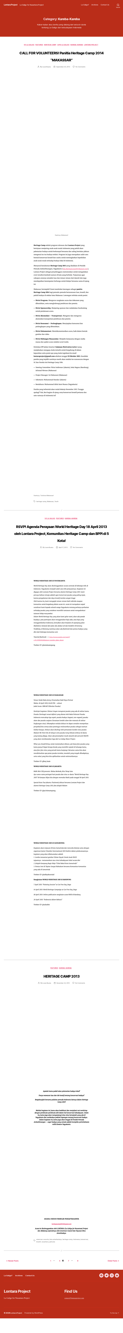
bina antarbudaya (56, 1255)
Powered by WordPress (35, 1328)
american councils (42, 1255)
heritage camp (41, 509)
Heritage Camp (49, 45)
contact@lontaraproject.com (75, 1313)
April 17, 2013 (63, 562)
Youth (57, 509)
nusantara (53, 1257)
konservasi (40, 1257)
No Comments (81, 74)
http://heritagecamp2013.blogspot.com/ (48, 279)
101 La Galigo (25, 45)
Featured (37, 45)
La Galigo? (85, 5)
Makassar (50, 509)
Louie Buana (46, 74)
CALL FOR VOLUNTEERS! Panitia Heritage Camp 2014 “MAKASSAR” (61, 59)
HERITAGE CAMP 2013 (61, 991)
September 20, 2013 (63, 74)
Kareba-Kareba (79, 45)
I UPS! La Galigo (64, 45)
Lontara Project (12, 5)
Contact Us (105, 5)
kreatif (47, 1257)
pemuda (61, 1257)
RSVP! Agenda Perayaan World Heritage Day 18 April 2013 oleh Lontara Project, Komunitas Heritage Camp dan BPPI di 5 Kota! (61, 544)
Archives (94, 5)
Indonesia (77, 1255)
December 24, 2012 (63, 999)
